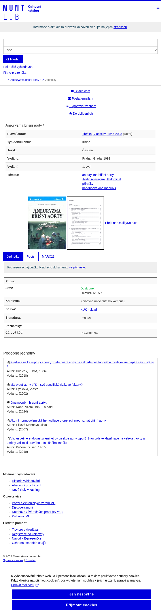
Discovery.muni (22, 507)
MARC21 (48, 256)
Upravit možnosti (25, 588)
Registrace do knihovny (28, 534)
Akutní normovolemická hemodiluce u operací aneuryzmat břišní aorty (58, 420)
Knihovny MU (21, 516)
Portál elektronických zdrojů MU (33, 503)
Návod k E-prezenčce (27, 538)
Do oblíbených (81, 113)
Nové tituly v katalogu (26, 489)
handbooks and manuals (99, 188)
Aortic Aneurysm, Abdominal (101, 179)
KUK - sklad (89, 309)
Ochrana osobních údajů (29, 543)
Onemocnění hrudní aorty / (29, 402)
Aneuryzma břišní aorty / (25, 79)
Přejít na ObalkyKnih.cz (121, 222)
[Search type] (80, 50)
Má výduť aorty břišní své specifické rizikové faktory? (46, 384)
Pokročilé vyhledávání (18, 67)
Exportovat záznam (81, 106)
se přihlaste (77, 267)
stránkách (120, 27)
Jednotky (13, 256)
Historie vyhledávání (26, 481)
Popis (30, 256)
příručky (87, 183)
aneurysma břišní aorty (98, 175)
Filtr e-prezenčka (14, 72)
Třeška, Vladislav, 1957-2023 (102, 134)
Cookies (30, 560)
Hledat (13, 59)
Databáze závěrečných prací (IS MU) (37, 512)
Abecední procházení (26, 485)
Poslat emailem (80, 98)
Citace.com (80, 91)
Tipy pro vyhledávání (26, 529)
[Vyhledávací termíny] (80, 42)
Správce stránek (13, 560)
